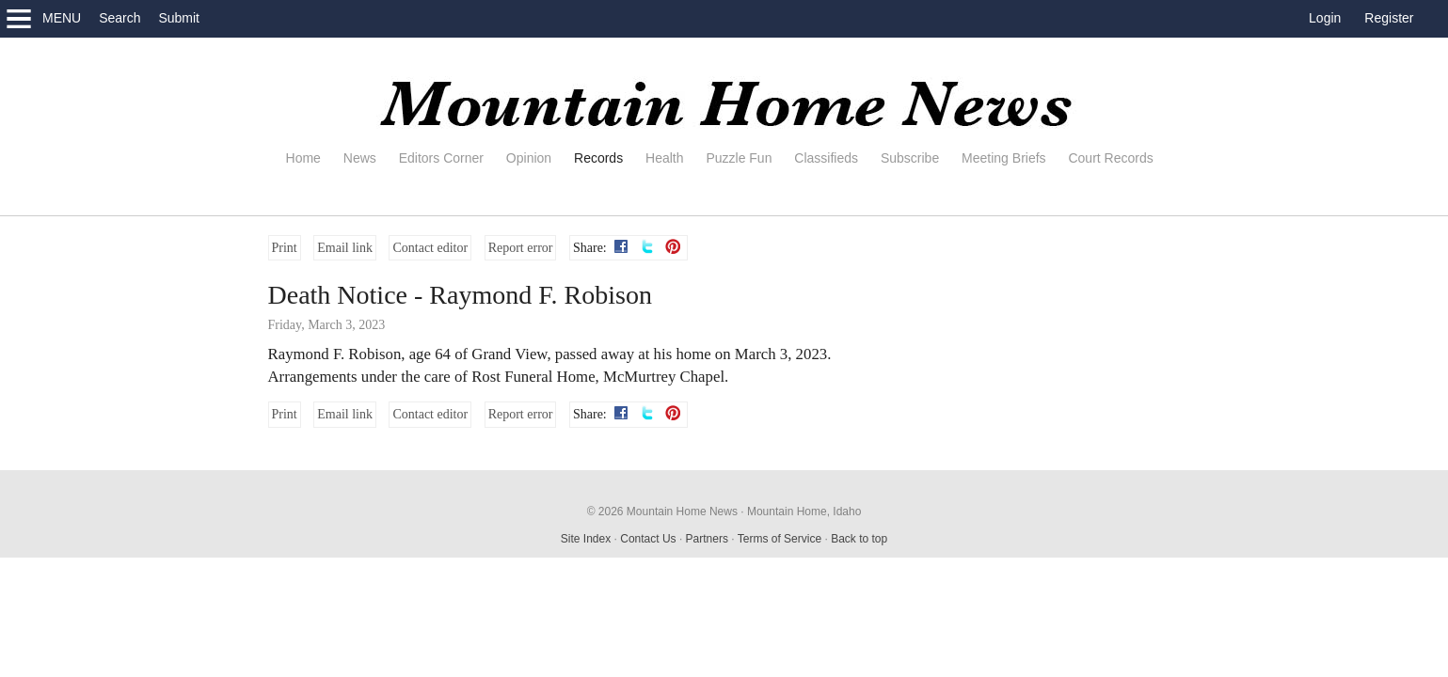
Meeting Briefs (1003, 157)
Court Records (1110, 157)
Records (598, 157)
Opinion (528, 157)
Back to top (859, 538)
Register (1388, 17)
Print (284, 248)
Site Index (586, 538)
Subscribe (910, 157)
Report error (520, 248)
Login (1325, 17)
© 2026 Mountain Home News (662, 511)
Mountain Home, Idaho (804, 511)
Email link (345, 248)
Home (303, 157)
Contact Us (648, 538)
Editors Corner (441, 157)
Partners (707, 538)
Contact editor (430, 248)
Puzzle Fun (739, 157)
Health (664, 157)
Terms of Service (779, 538)
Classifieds (826, 157)
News (359, 157)
